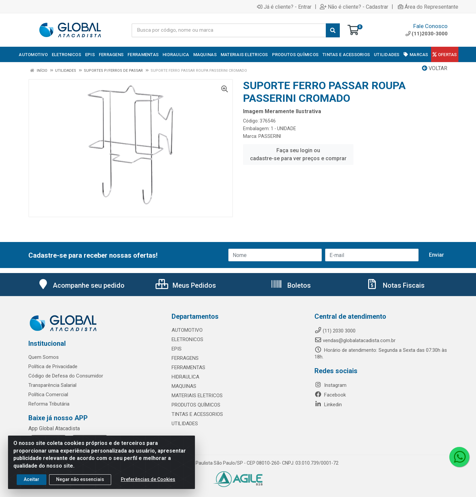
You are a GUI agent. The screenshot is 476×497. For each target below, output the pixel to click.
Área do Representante (428, 6)
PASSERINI (269, 136)
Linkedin (328, 405)
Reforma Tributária (48, 404)
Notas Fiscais (395, 285)
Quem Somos (43, 357)
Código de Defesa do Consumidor (65, 376)
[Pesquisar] (333, 30)
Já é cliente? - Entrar (284, 6)
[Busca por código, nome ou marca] (229, 30)
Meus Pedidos (186, 285)
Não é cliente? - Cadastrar (354, 6)
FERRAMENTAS (188, 367)
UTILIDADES (185, 424)
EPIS (177, 349)
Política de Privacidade (52, 366)
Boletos (290, 285)
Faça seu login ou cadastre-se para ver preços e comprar (298, 154)
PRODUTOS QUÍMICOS (196, 405)
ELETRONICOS (187, 339)
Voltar (434, 68)
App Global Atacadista (54, 428)
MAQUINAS (184, 386)
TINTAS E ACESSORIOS (197, 414)
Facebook (330, 395)
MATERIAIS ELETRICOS (197, 396)
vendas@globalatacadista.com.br (355, 340)
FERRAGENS (185, 358)
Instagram (330, 385)
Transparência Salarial (52, 385)
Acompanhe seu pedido (81, 285)
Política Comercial (48, 395)
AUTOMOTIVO (187, 330)
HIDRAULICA (185, 377)
